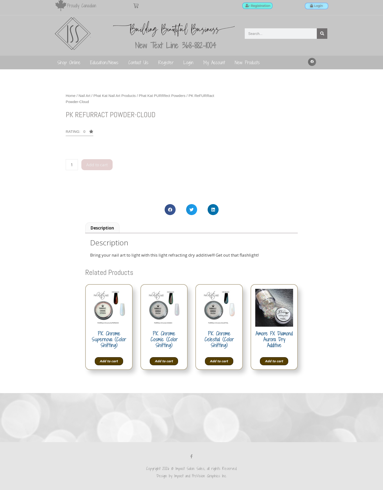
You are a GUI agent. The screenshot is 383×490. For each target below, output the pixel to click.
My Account (214, 62)
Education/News (104, 62)
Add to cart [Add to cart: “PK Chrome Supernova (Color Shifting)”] (109, 361)
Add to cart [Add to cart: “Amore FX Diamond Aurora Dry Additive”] (274, 361)
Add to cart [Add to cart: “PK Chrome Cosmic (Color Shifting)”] (164, 361)
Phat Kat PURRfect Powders (162, 96)
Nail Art (84, 96)
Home (70, 96)
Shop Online (68, 62)
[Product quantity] (72, 164)
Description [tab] (102, 228)
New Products (247, 62)
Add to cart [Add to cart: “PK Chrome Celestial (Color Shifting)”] (219, 361)
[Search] (322, 33)
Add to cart (97, 164)
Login (188, 62)
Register (166, 62)
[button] (312, 62)
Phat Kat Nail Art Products (114, 96)
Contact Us (138, 62)
